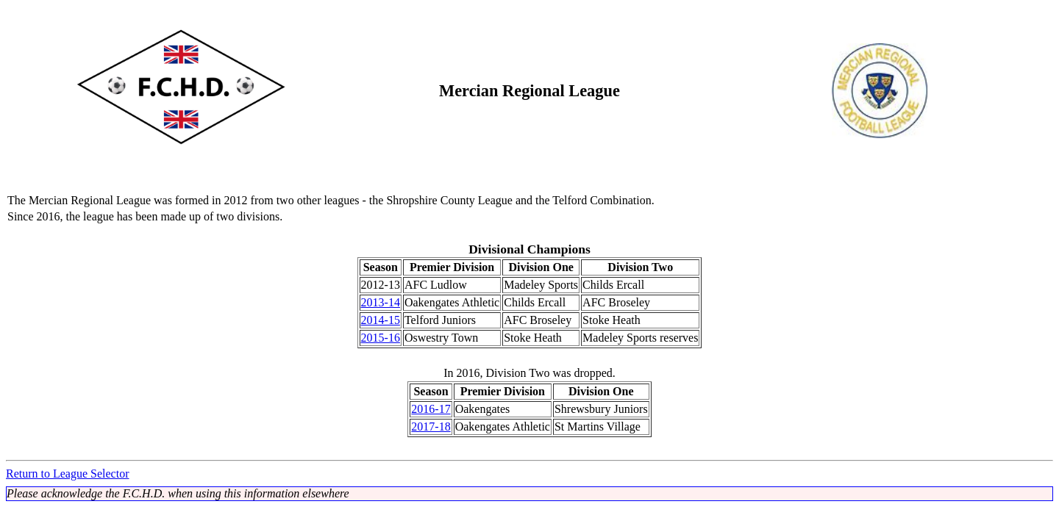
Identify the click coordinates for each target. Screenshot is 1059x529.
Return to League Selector (67, 473)
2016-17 (430, 409)
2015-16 (380, 337)
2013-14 (380, 302)
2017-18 (430, 426)
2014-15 (380, 320)
